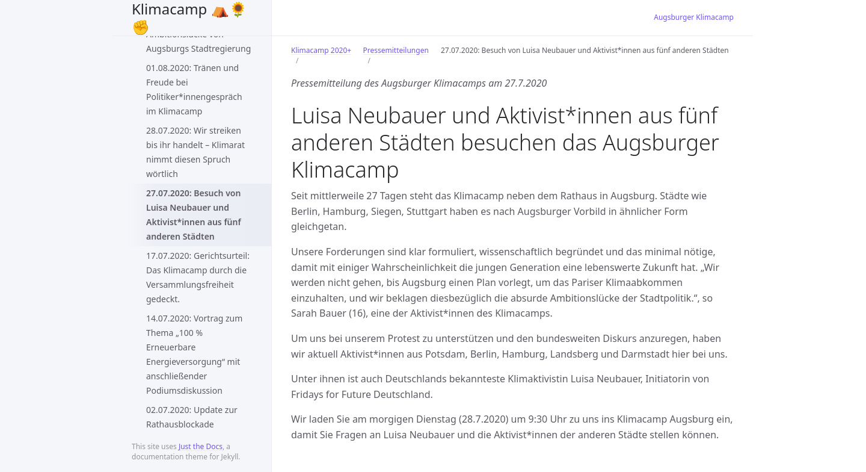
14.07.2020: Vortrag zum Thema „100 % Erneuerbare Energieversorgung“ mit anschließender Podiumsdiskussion (194, 354)
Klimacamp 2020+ (321, 50)
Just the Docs (201, 446)
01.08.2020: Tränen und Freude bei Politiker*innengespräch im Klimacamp (194, 89)
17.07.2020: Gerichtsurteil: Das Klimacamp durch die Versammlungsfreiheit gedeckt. (198, 277)
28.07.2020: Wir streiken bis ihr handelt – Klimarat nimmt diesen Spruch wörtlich (195, 152)
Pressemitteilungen (396, 50)
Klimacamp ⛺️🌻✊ (189, 18)
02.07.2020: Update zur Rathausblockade (192, 417)
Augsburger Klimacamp (694, 17)
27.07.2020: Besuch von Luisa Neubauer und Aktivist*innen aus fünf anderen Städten (193, 214)
